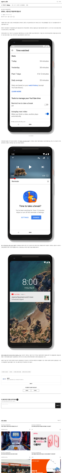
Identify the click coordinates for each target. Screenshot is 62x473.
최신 (12, 5)
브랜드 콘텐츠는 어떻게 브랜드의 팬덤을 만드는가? (9, 426)
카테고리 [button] (3, 5)
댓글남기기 (58, 405)
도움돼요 (26, 390)
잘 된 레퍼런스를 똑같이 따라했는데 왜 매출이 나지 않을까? (41, 426)
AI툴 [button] (27, 5)
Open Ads (4, 1)
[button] (59, 420)
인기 (15, 5)
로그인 (60, 1)
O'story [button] (9, 5)
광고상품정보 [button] (22, 5)
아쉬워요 (35, 390)
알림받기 (31, 383)
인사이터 (18, 5)
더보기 (59, 420)
